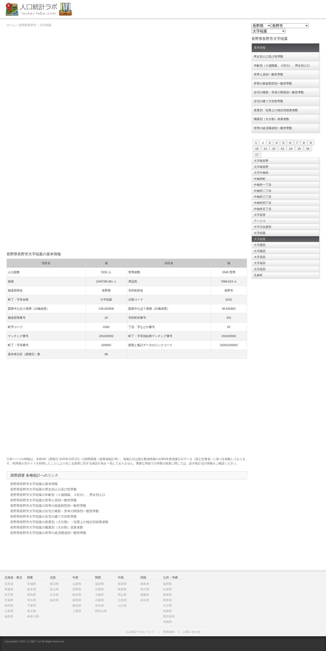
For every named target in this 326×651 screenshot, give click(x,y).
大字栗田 (260, 245)
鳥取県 (122, 584)
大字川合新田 (262, 227)
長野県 (76, 589)
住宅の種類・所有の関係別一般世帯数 (279, 92)
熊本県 (167, 600)
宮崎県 (167, 611)
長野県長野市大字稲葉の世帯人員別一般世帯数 (43, 500)
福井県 (54, 600)
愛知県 (76, 605)
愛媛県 (144, 594)
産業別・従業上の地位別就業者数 (276, 110)
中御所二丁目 (262, 191)
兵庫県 (99, 600)
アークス (260, 221)
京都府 (99, 589)
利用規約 (169, 632)
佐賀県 (167, 589)
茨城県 (31, 584)
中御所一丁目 (262, 184)
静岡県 (76, 600)
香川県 (144, 589)
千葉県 (31, 605)
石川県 (54, 594)
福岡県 (167, 584)
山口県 (122, 605)
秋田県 (9, 605)
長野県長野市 (27, 25)
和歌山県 (101, 611)
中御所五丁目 (262, 209)
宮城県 (9, 600)
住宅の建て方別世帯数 (268, 101)
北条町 (258, 275)
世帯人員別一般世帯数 (268, 74)
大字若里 (260, 215)
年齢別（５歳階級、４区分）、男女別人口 (282, 65)
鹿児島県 (169, 616)
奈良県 (99, 605)
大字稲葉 (45, 25)
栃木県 (31, 589)
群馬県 (31, 594)
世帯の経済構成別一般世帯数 (273, 128)
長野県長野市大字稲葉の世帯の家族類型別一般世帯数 (48, 505)
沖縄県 (167, 622)
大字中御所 (261, 172)
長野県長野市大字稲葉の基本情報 (34, 484)
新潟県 (54, 584)
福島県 (9, 616)
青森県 (9, 589)
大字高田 (260, 257)
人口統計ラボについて (140, 632)
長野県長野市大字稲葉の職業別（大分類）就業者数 (46, 527)
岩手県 (9, 594)
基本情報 (260, 47)
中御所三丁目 (262, 196)
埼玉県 (31, 600)
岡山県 (122, 594)
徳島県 (144, 584)
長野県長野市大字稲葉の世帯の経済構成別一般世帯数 (48, 533)
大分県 (167, 605)
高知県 (144, 600)
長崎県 (167, 594)
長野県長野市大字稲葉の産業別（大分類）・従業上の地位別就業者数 (59, 522)
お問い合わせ (192, 632)
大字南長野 (261, 160)
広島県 (122, 600)
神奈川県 (33, 616)
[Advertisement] (127, 217)
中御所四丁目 (262, 203)
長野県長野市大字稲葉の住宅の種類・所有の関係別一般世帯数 (54, 511)
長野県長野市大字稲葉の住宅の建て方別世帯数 (43, 516)
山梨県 (76, 584)
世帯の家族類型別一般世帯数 (273, 83)
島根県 (122, 589)
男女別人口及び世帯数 (268, 56)
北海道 (9, 584)
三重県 (76, 611)
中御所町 (260, 179)
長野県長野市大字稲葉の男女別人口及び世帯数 (43, 489)
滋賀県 (99, 584)
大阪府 (99, 594)
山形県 (9, 611)
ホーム (11, 25)
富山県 (54, 589)
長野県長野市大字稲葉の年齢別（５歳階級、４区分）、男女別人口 (57, 495)
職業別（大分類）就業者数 (271, 119)
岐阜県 (76, 594)
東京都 (31, 611)
